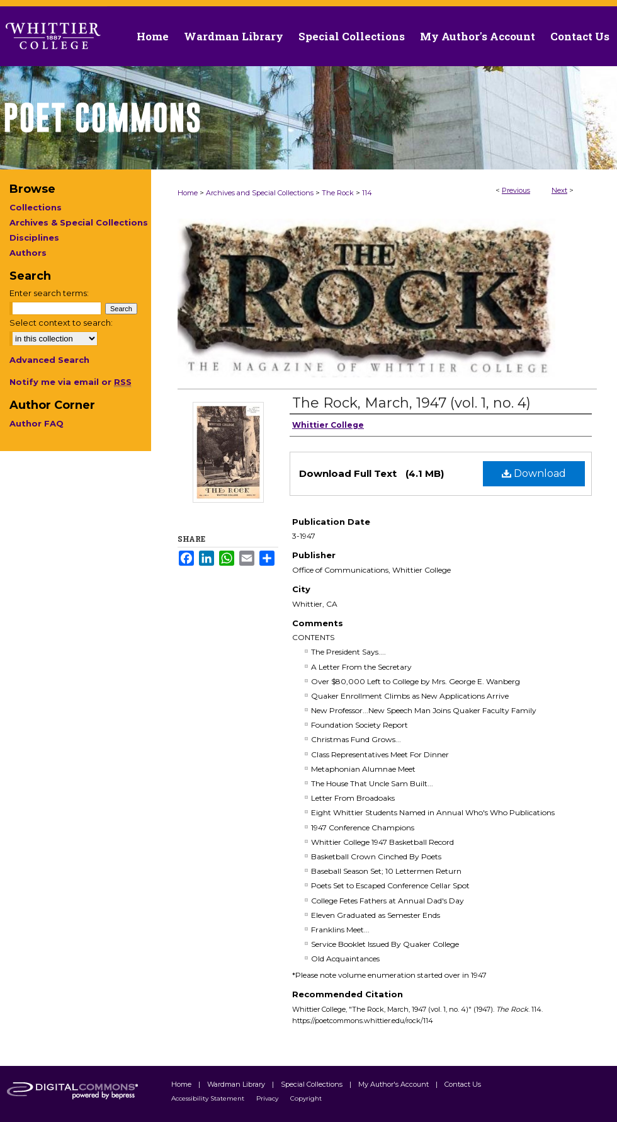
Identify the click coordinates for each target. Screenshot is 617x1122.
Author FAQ (36, 423)
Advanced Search (49, 360)
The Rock (338, 192)
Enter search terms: (49, 293)
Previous (516, 190)
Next (559, 190)
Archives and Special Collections (260, 192)
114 (367, 192)
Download (534, 473)
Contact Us (579, 36)
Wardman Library (237, 1084)
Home (188, 192)
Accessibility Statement (208, 1098)
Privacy (268, 1098)
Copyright (306, 1098)
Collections (35, 207)
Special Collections (312, 1084)
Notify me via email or (70, 382)
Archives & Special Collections (78, 222)
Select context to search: (61, 323)
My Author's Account (394, 1084)
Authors (28, 253)
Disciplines (34, 237)
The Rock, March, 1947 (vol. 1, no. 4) (411, 402)
